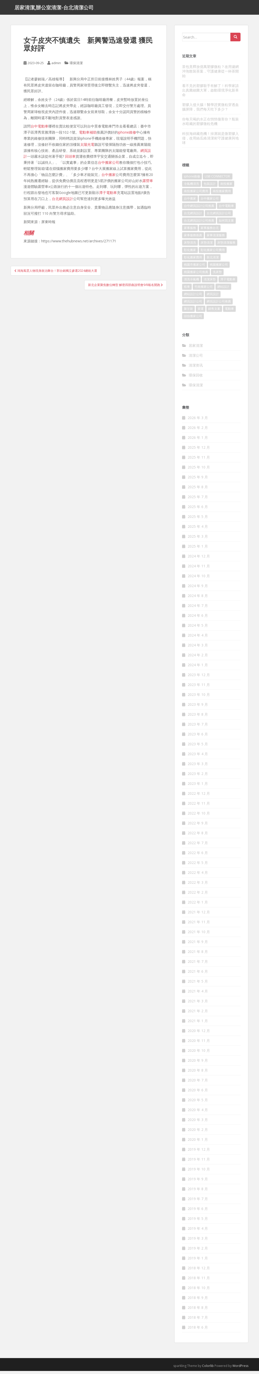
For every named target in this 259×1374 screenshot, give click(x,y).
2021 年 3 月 (198, 1004)
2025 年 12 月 (199, 450)
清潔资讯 (196, 368)
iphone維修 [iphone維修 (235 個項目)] (192, 179)
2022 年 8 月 (198, 836)
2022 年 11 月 (199, 806)
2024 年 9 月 (198, 588)
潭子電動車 (108, 195)
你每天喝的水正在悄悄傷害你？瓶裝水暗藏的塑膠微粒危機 (210, 124)
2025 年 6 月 (198, 509)
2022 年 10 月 (199, 816)
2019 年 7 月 (198, 1201)
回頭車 (70, 159)
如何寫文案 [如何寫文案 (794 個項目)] (226, 223)
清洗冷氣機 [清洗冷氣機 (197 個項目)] (191, 282)
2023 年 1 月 (198, 786)
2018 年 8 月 (198, 1310)
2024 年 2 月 (198, 658)
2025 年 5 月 (198, 519)
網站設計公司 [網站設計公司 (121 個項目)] (193, 297)
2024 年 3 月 (198, 648)
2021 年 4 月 (198, 994)
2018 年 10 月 (199, 1290)
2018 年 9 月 (198, 1300)
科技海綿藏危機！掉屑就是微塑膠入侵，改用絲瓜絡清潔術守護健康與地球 (210, 141)
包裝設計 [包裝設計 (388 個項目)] (210, 187)
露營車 (147, 183)
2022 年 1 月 (198, 905)
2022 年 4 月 (198, 875)
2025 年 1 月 (198, 549)
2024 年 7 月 (198, 608)
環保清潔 (76, 66)
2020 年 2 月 (198, 1132)
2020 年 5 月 (198, 1102)
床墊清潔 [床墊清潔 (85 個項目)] (207, 245)
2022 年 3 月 (198, 885)
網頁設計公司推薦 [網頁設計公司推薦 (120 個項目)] (219, 304)
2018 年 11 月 (199, 1280)
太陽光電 (87, 147)
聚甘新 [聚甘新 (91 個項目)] (188, 312)
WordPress (240, 1369)
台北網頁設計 (62, 201)
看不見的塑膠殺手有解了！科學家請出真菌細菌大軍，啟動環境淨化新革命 (210, 93)
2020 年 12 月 (199, 1033)
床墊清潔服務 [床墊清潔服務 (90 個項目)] (226, 245)
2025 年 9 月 (198, 480)
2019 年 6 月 (198, 1211)
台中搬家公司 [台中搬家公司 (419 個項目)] (210, 201)
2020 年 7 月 (198, 1083)
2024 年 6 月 (198, 618)
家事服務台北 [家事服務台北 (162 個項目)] (210, 231)
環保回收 (196, 377)
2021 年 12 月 (199, 915)
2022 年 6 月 (198, 855)
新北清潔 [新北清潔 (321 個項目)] (213, 260)
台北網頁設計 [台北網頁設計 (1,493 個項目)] (193, 216)
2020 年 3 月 (198, 1122)
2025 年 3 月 (198, 539)
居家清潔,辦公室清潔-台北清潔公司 (54, 9)
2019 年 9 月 (198, 1182)
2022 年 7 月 (198, 845)
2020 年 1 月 (198, 1142)
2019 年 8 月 (198, 1191)
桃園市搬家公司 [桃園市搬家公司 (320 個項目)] (194, 267)
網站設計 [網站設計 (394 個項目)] (223, 289)
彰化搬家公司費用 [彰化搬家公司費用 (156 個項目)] (213, 253)
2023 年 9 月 (198, 707)
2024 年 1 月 (198, 667)
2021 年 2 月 (198, 1013)
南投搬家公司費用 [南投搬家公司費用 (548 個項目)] (196, 194)
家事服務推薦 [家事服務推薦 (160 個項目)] (193, 238)
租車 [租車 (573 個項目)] (187, 289)
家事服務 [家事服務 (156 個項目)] (190, 231)
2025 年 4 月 (198, 529)
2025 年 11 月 (199, 460)
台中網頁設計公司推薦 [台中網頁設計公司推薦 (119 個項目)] (199, 209)
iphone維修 (127, 135)
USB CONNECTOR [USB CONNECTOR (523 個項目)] (218, 179)
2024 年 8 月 (198, 598)
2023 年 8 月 (198, 717)
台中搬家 (108, 177)
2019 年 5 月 (198, 1221)
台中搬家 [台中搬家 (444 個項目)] (190, 201)
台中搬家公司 (108, 165)
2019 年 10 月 (199, 1172)
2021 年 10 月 (199, 934)
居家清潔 (196, 348)
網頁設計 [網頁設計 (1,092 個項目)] (213, 297)
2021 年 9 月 (198, 944)
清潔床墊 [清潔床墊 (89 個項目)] (210, 282)
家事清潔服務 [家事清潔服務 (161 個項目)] (216, 238)
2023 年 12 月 (199, 677)
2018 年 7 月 (198, 1320)
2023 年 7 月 (198, 727)
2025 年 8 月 (198, 489)
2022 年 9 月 (198, 826)
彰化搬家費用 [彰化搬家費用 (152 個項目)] (193, 260)
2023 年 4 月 (198, 756)
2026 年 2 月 (198, 430)
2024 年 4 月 (198, 638)
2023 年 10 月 (199, 697)
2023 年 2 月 (198, 776)
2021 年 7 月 (198, 964)
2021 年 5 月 (198, 984)
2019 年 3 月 (198, 1241)
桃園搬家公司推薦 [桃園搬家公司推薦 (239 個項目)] (196, 275)
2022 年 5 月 (198, 865)
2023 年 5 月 (198, 747)
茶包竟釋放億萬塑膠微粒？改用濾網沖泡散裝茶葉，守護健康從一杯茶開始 (210, 74)
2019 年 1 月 (198, 1261)
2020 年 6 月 (198, 1093)
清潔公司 (196, 358)
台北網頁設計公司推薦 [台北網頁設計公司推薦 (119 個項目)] (199, 223)
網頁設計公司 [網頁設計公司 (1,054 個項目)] (193, 304)
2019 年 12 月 (199, 1152)
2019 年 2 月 (198, 1251)
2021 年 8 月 (198, 954)
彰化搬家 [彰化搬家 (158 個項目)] (190, 253)
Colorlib (208, 1369)
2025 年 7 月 (198, 499)
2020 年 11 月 (199, 1043)
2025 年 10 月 (199, 470)
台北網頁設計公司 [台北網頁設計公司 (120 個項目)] (219, 216)
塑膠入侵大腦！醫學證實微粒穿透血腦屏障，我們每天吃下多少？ (210, 109)
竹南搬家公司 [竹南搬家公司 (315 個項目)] (204, 289)
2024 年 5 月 (198, 628)
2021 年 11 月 (199, 925)
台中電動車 (39, 129)
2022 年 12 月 (199, 796)
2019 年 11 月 (199, 1162)
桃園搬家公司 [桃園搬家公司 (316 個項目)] (219, 267)
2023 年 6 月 (198, 737)
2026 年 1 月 (198, 440)
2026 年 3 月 (198, 420)
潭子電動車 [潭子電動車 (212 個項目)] (227, 282)
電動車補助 (88, 135)
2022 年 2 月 (198, 895)
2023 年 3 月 (198, 766)
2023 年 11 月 (199, 687)
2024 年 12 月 (199, 559)
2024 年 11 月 (199, 569)
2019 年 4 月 (198, 1231)
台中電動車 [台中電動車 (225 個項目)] (226, 209)
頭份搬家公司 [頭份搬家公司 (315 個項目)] (193, 319)
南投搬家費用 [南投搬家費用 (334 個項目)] (222, 194)
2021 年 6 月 (198, 974)
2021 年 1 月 (198, 1023)
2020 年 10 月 (199, 1053)
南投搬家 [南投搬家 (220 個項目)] (226, 187)
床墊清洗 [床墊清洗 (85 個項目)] (190, 245)
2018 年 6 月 (198, 1330)
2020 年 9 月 (198, 1063)
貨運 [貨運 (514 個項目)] (201, 312)
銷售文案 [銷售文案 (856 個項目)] (214, 312)
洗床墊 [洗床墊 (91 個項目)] (217, 275)
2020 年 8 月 (198, 1073)
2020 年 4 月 (198, 1112)
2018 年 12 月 (199, 1271)
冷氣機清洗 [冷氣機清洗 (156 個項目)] (191, 187)
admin (56, 66)
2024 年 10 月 (199, 578)
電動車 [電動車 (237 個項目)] (229, 312)
